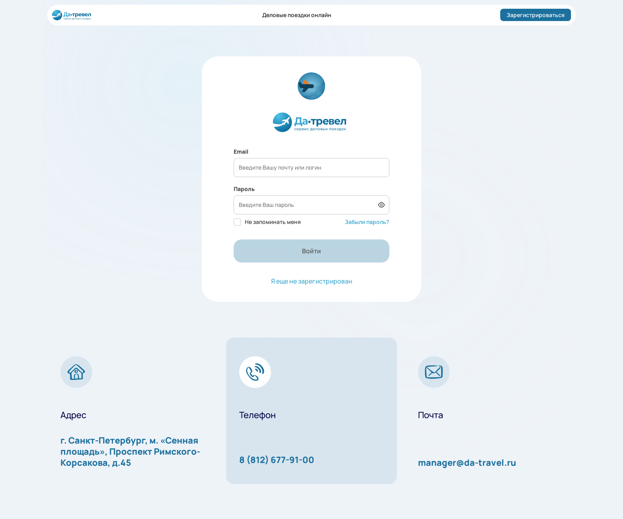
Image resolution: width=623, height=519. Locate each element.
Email (241, 151)
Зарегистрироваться (536, 15)
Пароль (244, 189)
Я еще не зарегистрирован (311, 281)
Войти (311, 251)
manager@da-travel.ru (467, 463)
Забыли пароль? (367, 222)
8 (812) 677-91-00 (276, 460)
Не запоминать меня (267, 222)
